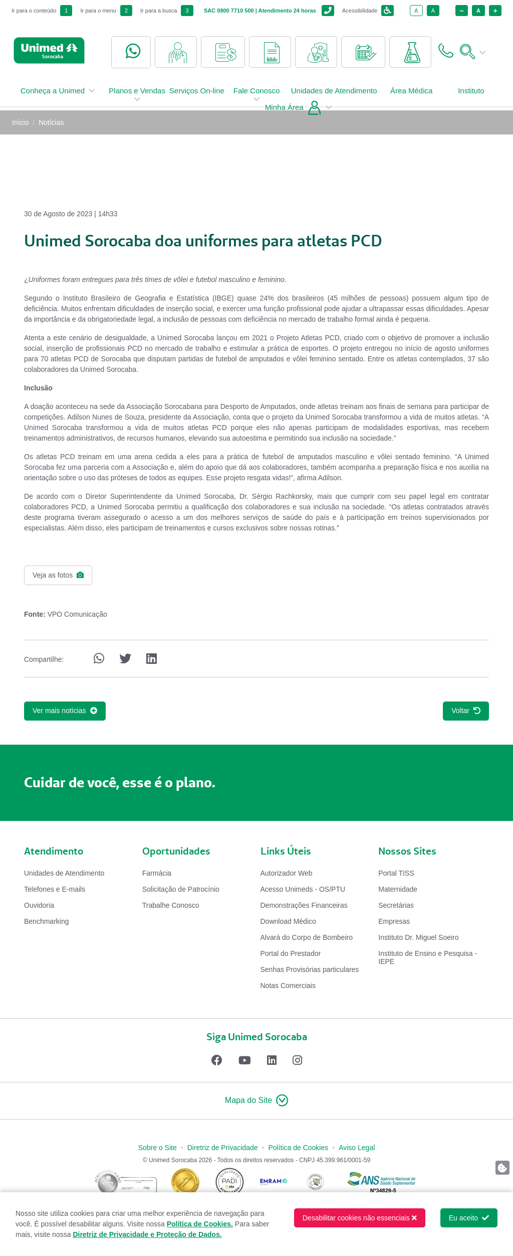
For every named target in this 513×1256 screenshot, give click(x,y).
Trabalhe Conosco (170, 905)
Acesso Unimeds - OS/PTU (303, 889)
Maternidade (397, 889)
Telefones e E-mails (54, 889)
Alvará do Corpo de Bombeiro (307, 937)
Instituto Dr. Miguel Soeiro (418, 937)
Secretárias (396, 905)
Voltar (465, 711)
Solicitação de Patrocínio (180, 889)
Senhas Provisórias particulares (310, 969)
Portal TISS (396, 873)
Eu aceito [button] (469, 1218)
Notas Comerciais (288, 986)
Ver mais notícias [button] (65, 711)
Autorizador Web (287, 873)
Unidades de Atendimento (334, 95)
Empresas (394, 921)
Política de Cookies (298, 1148)
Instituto (471, 95)
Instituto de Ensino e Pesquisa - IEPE (427, 957)
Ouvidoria (39, 905)
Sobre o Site (157, 1148)
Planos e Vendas (137, 99)
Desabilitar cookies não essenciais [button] (360, 1218)
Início (20, 122)
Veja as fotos (58, 575)
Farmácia (156, 873)
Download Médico (288, 921)
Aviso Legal (357, 1148)
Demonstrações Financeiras (304, 905)
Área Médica (411, 95)
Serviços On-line (196, 95)
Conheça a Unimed (60, 95)
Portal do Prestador (291, 953)
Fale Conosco (256, 99)
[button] (256, 1100)
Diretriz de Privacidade (222, 1148)
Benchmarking (46, 921)
